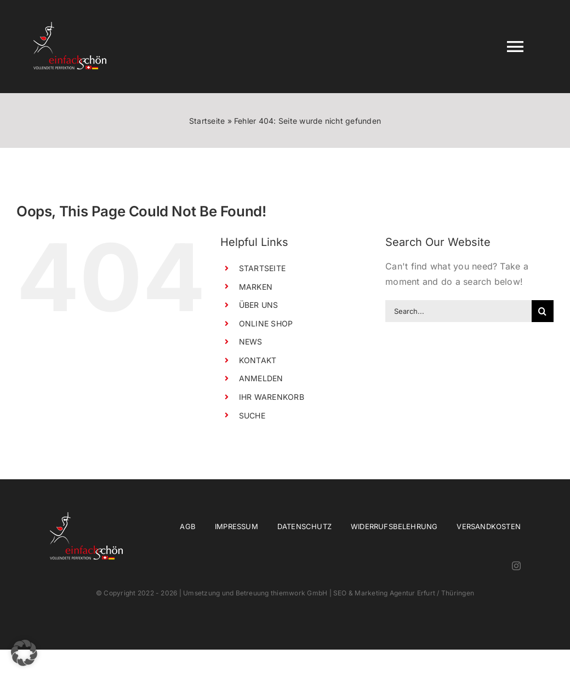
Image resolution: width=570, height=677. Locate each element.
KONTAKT (258, 360)
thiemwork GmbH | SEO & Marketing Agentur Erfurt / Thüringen (372, 593)
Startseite (207, 120)
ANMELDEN (261, 378)
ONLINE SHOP (266, 323)
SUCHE (252, 415)
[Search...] (458, 311)
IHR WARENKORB (271, 396)
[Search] (543, 311)
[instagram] (516, 565)
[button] (24, 653)
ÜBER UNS (258, 304)
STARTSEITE (262, 268)
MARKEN (255, 286)
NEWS (251, 341)
